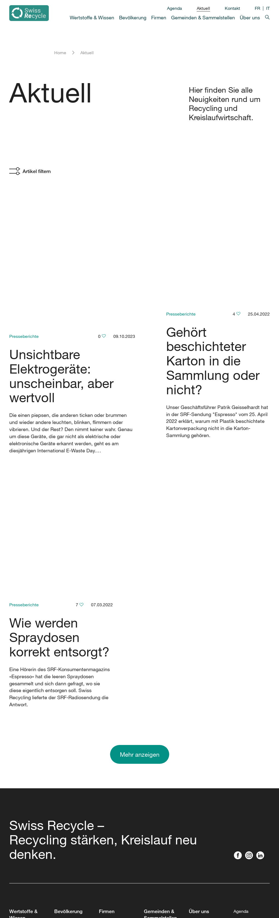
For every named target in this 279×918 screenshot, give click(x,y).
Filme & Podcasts (26, 800)
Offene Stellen (203, 730)
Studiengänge (23, 789)
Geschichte (200, 700)
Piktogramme (112, 843)
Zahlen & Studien (26, 754)
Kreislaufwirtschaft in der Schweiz (27, 728)
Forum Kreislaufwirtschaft (117, 715)
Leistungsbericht (25, 766)
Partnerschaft (112, 700)
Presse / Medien (249, 735)
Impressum (72, 897)
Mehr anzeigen (139, 532)
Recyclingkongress (162, 707)
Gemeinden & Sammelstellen (203, 17)
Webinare (108, 777)
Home (60, 52)
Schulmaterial (67, 766)
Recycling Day (158, 718)
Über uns (250, 17)
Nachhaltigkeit (203, 771)
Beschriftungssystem (164, 849)
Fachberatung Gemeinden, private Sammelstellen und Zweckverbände (163, 762)
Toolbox (16, 777)
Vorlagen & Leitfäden (164, 861)
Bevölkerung (132, 17)
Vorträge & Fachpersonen (113, 763)
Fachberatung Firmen (112, 745)
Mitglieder (198, 741)
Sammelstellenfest (162, 878)
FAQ (13, 823)
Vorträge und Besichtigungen (69, 792)
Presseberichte (24, 210)
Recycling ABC (24, 743)
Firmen (158, 17)
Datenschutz (102, 897)
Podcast (62, 730)
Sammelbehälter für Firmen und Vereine (115, 861)
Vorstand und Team (201, 715)
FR (257, 8)
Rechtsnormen (23, 811)
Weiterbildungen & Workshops (162, 800)
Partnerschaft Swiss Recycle (203, 756)
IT (268, 8)
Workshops (109, 789)
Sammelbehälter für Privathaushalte (72, 745)
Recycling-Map (69, 718)
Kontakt (232, 8)
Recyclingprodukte (72, 777)
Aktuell (203, 8)
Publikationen (202, 782)
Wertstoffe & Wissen (92, 17)
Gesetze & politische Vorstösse (109, 825)
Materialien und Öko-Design (114, 804)
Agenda (174, 8)
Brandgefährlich (159, 815)
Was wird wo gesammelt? (21, 710)
